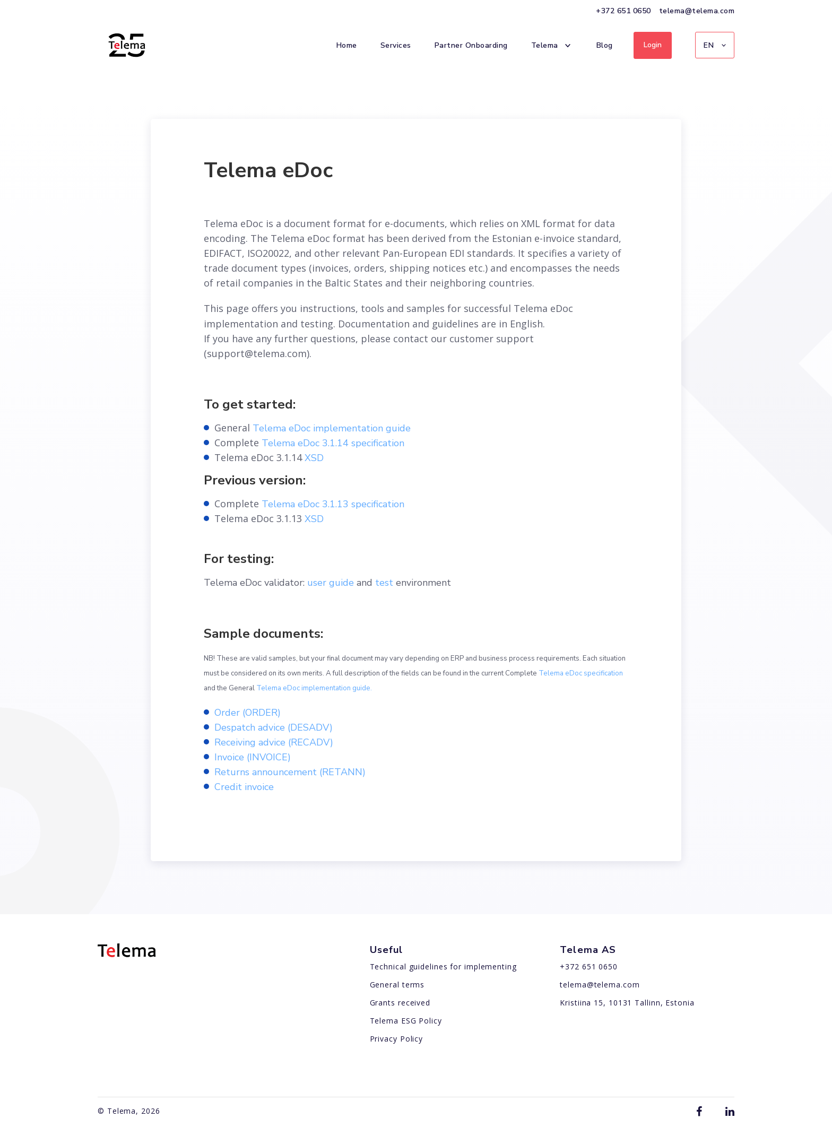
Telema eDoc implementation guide (332, 428)
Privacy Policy (396, 1039)
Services (395, 45)
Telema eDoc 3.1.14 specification (333, 443)
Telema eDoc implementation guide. (314, 688)
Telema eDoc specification (581, 673)
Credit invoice (244, 787)
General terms (397, 984)
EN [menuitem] (709, 45)
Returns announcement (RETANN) (290, 772)
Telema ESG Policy (406, 1021)
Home (346, 45)
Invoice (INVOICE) (252, 757)
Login (653, 45)
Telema (552, 45)
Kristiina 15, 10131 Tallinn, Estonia (627, 1003)
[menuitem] (714, 45)
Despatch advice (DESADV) (273, 727)
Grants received (400, 1003)
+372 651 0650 (623, 11)
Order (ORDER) (247, 712)
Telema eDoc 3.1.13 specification (333, 504)
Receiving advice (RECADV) (273, 742)
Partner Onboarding (471, 45)
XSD (314, 458)
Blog (604, 45)
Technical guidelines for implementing (443, 966)
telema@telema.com (697, 11)
